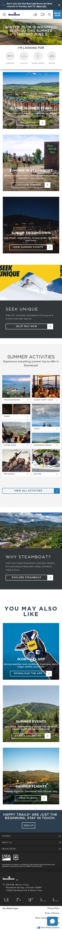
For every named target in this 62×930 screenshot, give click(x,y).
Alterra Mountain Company (10, 908)
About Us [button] (7, 842)
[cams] (43, 14)
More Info (41, 6)
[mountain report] (35, 14)
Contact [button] (6, 836)
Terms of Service (52, 913)
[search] (49, 14)
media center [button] (9, 848)
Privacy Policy (53, 908)
